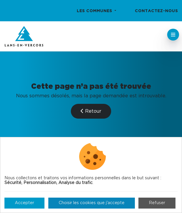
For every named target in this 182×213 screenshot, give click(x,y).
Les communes (95, 11)
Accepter (24, 203)
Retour (91, 111)
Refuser (157, 203)
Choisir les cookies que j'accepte (91, 203)
